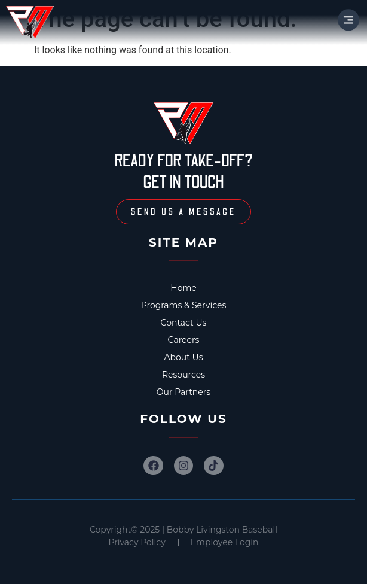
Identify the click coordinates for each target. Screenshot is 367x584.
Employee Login (225, 542)
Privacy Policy (137, 542)
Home (183, 287)
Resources (183, 374)
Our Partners (183, 392)
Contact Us (184, 322)
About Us (183, 357)
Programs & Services (184, 305)
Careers (184, 339)
